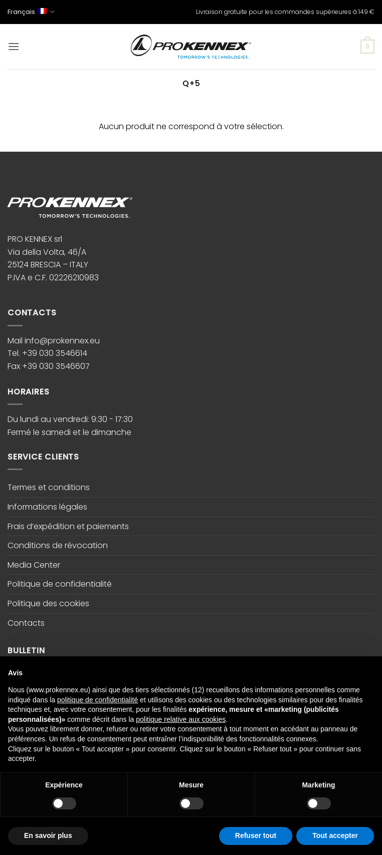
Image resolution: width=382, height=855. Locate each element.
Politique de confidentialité (60, 584)
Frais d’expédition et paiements (68, 526)
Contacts (26, 623)
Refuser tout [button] (255, 835)
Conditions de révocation (58, 545)
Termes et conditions (49, 487)
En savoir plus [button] (48, 835)
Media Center (34, 565)
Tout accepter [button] (335, 835)
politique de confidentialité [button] (97, 700)
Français (31, 12)
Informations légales (47, 507)
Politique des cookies (48, 603)
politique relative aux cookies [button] (181, 719)
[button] (14, 46)
